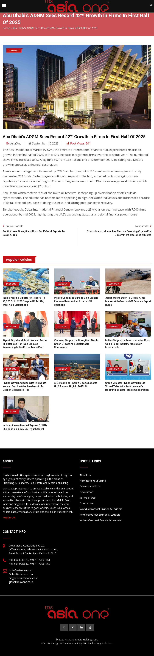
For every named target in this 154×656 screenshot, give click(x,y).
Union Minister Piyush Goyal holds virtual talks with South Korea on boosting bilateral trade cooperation (127, 386)
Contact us (86, 503)
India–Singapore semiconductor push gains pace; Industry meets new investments (127, 344)
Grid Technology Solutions (98, 643)
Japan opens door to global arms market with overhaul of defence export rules (128, 301)
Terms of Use (88, 498)
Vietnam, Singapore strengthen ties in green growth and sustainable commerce (76, 344)
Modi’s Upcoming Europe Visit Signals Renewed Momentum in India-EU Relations (76, 301)
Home (6, 28)
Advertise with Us (90, 486)
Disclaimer (86, 492)
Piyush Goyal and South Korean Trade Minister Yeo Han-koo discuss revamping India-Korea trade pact (25, 344)
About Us (85, 475)
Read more (9, 517)
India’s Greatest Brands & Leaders (100, 520)
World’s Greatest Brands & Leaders (101, 509)
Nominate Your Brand (93, 481)
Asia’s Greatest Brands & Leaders (100, 514)
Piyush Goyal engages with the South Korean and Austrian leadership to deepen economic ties (24, 386)
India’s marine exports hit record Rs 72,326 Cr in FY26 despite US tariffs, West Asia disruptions (24, 301)
